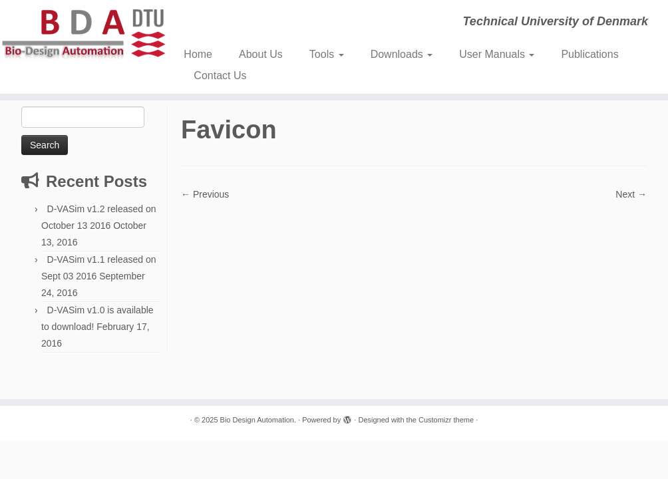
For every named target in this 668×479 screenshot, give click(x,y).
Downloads (402, 54)
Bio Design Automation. (258, 420)
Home (198, 54)
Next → (631, 194)
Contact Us (220, 75)
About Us (261, 54)
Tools (326, 54)
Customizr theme (446, 420)
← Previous (205, 194)
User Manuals (496, 54)
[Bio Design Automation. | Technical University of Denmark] (78, 34)
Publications (589, 54)
